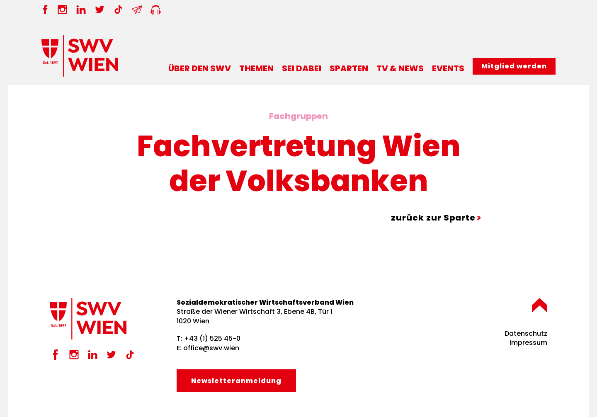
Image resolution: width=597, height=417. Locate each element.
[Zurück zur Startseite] (79, 56)
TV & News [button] (400, 68)
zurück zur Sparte (433, 217)
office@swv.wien (211, 348)
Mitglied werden (514, 66)
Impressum (528, 342)
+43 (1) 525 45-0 (212, 338)
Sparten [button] (349, 68)
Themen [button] (256, 68)
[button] (539, 305)
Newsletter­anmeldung (236, 380)
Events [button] (448, 68)
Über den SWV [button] (199, 68)
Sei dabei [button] (301, 68)
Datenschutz (526, 333)
